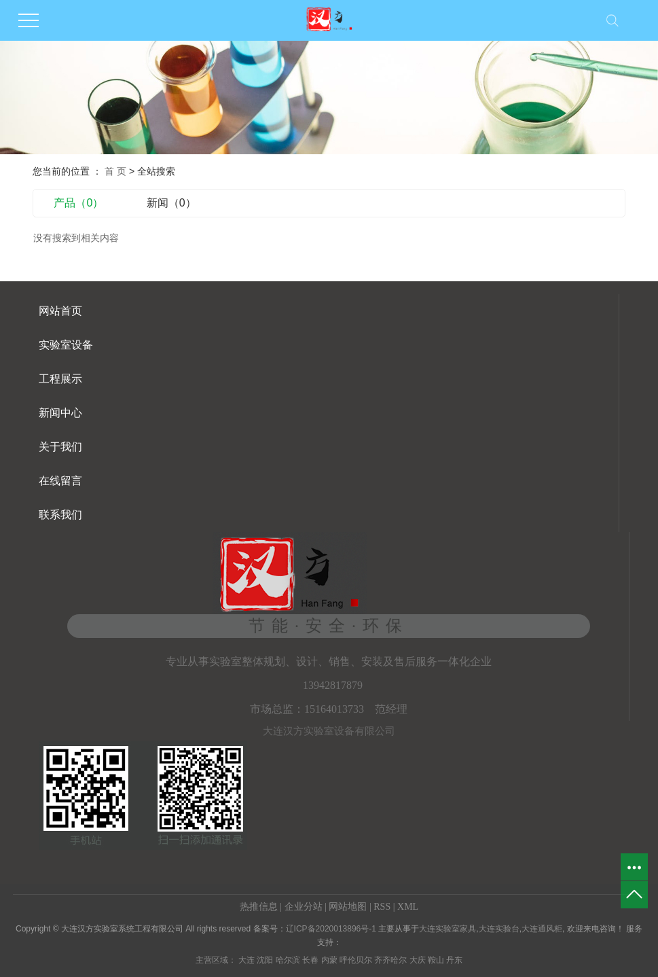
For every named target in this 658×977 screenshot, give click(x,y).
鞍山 (436, 960)
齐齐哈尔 (390, 960)
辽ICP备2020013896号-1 (331, 929)
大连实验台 (499, 929)
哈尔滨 (288, 960)
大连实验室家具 (447, 929)
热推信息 (259, 907)
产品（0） (78, 203)
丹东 (454, 960)
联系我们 (60, 514)
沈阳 (265, 960)
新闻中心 (60, 413)
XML (407, 907)
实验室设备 (66, 345)
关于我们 (60, 446)
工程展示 (60, 379)
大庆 (417, 960)
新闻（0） (171, 203)
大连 (246, 960)
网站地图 (348, 907)
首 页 (115, 171)
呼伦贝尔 (356, 960)
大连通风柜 (542, 929)
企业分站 (304, 907)
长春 (310, 960)
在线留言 (60, 480)
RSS (381, 907)
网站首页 (60, 311)
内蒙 (329, 960)
